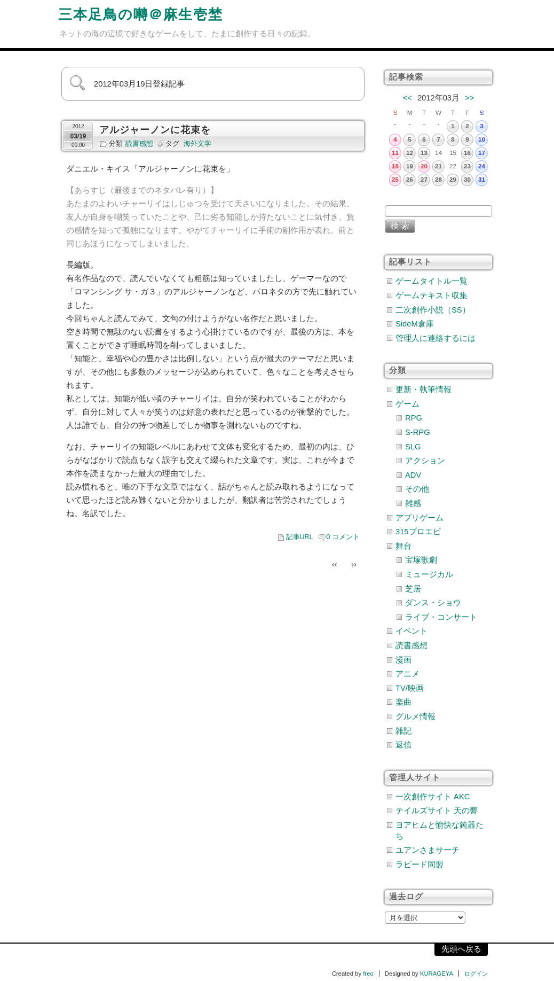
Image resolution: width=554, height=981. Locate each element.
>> (469, 98)
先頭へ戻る (461, 949)
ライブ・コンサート (441, 617)
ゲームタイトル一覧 (431, 281)
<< (407, 98)
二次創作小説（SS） (432, 310)
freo (368, 973)
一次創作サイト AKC (432, 796)
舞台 (403, 546)
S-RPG (417, 432)
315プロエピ (418, 531)
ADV (413, 475)
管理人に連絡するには (435, 338)
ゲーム (407, 404)
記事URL (299, 537)
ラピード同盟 (419, 864)
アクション (425, 460)
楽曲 (403, 702)
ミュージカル (429, 574)
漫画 (403, 660)
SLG (413, 446)
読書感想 (139, 143)
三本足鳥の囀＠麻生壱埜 (140, 14)
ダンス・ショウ (433, 602)
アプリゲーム (419, 517)
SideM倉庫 (414, 324)
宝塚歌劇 (421, 560)
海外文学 (197, 143)
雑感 (413, 503)
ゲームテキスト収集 (431, 295)
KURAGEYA (436, 973)
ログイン (476, 973)
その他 (417, 489)
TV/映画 (409, 688)
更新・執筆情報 (423, 389)
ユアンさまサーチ (427, 850)
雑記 (403, 731)
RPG (413, 418)
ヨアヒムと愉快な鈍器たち (439, 830)
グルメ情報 (415, 716)
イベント (411, 631)
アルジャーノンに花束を (155, 129)
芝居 (413, 589)
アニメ (407, 673)
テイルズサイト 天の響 (436, 810)
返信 (403, 745)
